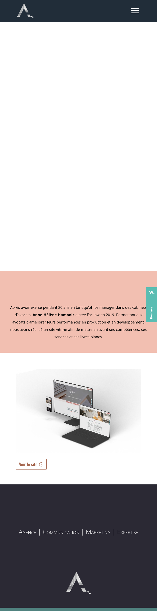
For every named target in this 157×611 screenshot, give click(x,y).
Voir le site (28, 464)
